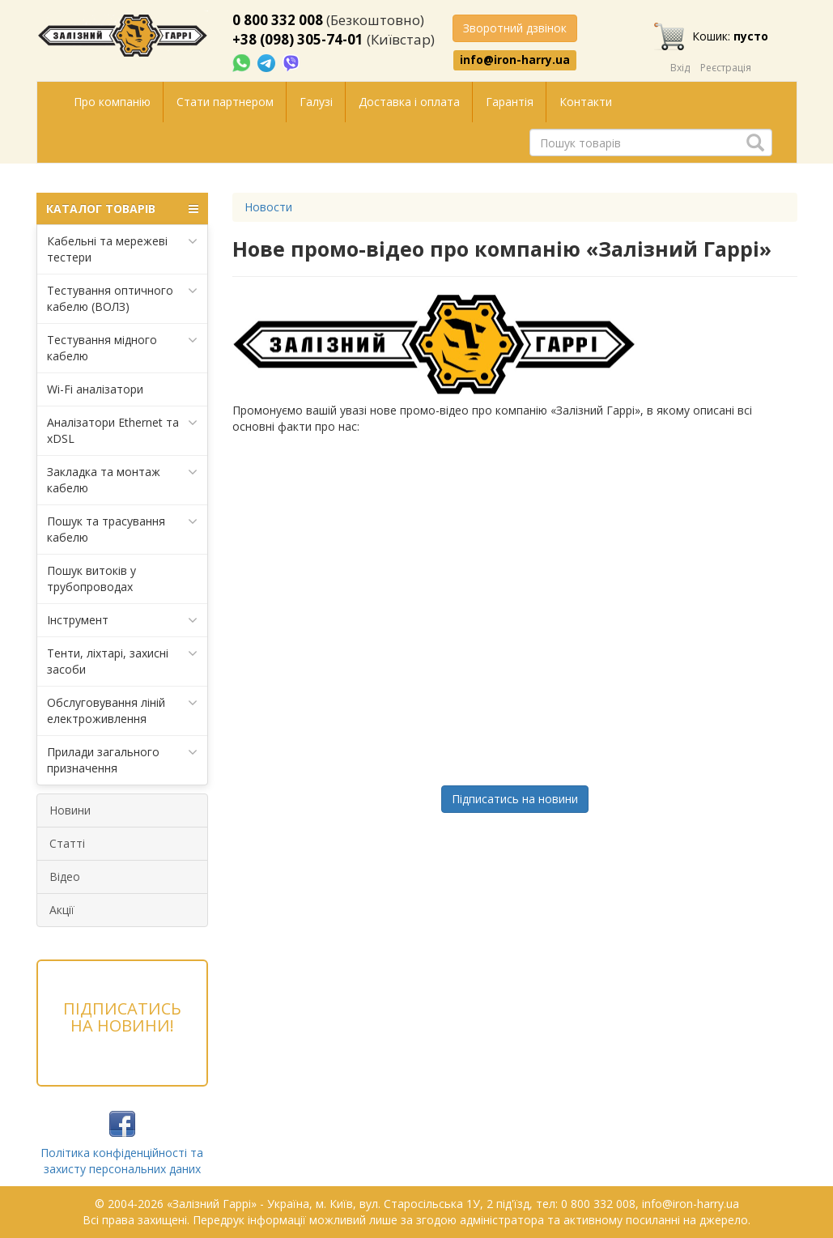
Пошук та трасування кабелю (122, 529)
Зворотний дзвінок (515, 28)
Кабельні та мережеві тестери (122, 249)
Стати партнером (225, 101)
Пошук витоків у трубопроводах (91, 578)
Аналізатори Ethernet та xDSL (122, 430)
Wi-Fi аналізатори (95, 389)
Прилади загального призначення (122, 760)
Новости (268, 207)
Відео (64, 876)
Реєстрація (725, 67)
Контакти (585, 101)
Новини (70, 810)
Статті (67, 843)
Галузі (316, 101)
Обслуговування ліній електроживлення (122, 710)
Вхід (680, 67)
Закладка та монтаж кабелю (122, 480)
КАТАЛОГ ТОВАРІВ (122, 209)
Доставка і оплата (409, 101)
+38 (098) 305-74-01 (297, 39)
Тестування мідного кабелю (122, 348)
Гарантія (509, 101)
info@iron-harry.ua (515, 60)
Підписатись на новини (515, 798)
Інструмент (122, 620)
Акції (61, 909)
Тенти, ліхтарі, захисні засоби (122, 661)
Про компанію (112, 101)
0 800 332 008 (277, 20)
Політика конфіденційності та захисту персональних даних (121, 1160)
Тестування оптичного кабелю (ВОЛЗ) (122, 298)
